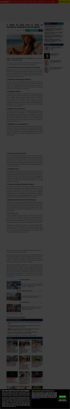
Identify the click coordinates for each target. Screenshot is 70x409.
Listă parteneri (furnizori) (36, 398)
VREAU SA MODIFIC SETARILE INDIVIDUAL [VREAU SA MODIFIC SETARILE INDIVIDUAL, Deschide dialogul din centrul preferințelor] (62, 400)
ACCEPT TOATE (62, 396)
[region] (35, 399)
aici (9, 402)
